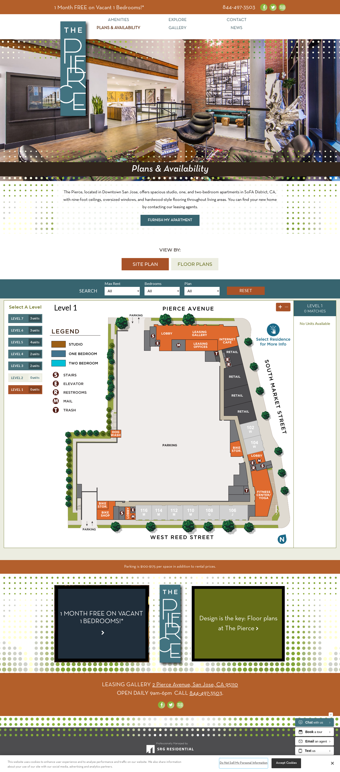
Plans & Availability (118, 28)
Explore (178, 20)
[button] (145, 264)
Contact (236, 20)
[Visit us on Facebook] (263, 7)
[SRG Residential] (170, 749)
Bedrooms (153, 283)
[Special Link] (101, 623)
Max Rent (112, 283)
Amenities (118, 20)
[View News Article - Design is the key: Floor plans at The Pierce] (238, 623)
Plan (187, 283)
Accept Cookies (286, 763)
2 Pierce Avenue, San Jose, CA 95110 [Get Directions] (195, 684)
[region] (170, 763)
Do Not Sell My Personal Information (244, 763)
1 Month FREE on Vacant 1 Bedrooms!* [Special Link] (99, 7)
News (236, 28)
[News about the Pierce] (282, 7)
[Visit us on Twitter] (272, 7)
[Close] (332, 763)
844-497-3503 (239, 7)
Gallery (178, 28)
